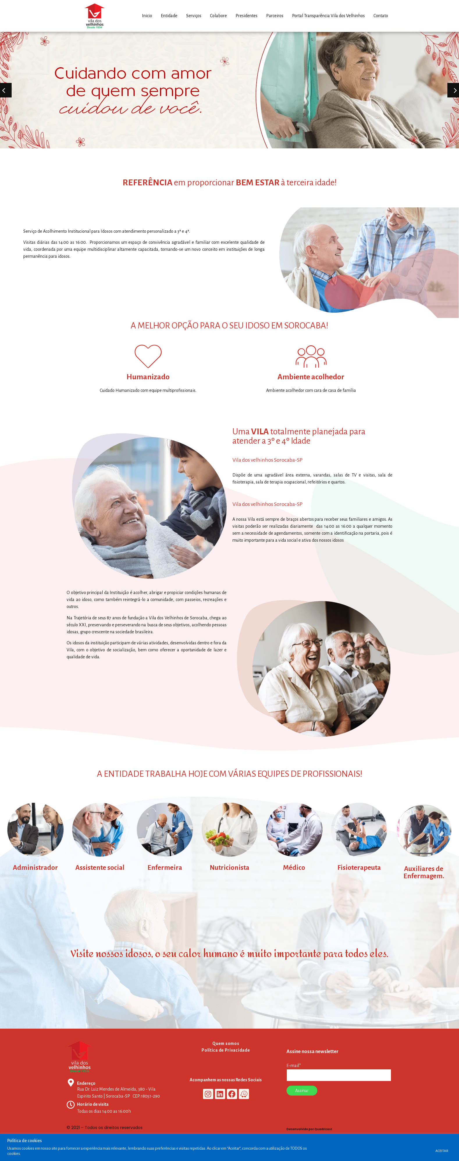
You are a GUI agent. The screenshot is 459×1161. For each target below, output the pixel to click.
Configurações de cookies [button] (406, 1151)
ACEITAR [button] (441, 1151)
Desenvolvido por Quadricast (309, 1129)
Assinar (302, 1090)
